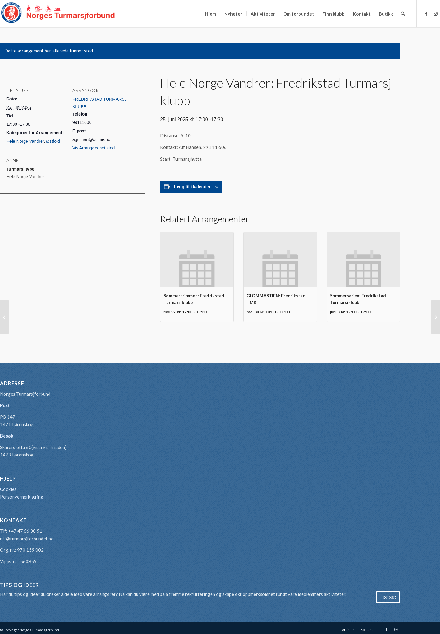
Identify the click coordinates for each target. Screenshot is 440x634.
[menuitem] (210, 13)
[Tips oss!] (388, 597)
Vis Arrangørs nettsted (93, 148)
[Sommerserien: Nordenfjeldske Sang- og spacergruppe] (4, 317)
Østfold (53, 141)
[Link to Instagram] (435, 13)
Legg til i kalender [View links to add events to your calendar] (192, 186)
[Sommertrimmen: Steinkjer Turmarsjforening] (435, 317)
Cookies (8, 489)
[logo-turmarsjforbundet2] (58, 13)
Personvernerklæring (21, 496)
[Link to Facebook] (426, 13)
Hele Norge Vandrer (25, 141)
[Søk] (403, 13)
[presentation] (196, 259)
